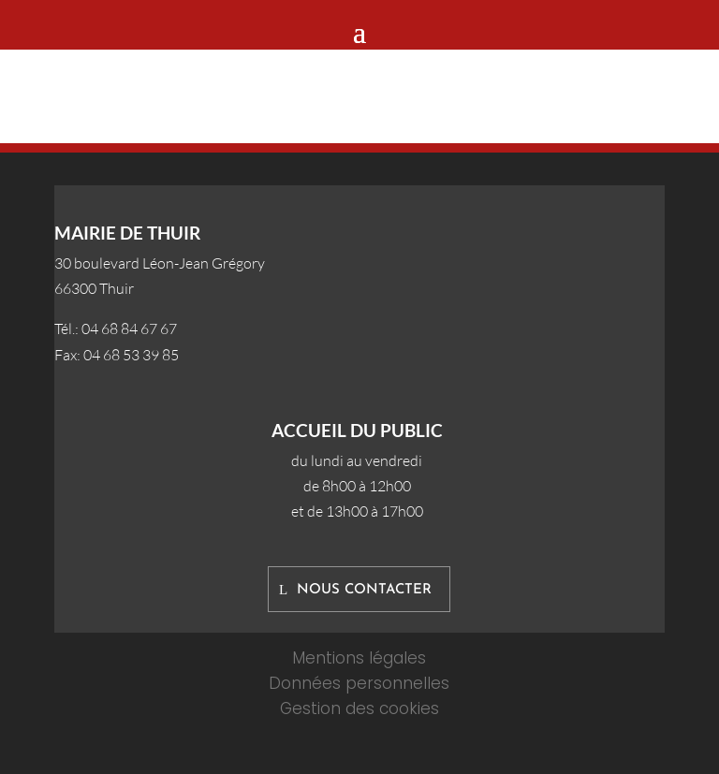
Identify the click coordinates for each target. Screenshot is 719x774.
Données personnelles (359, 683)
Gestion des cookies (359, 708)
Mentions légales (359, 658)
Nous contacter (364, 590)
